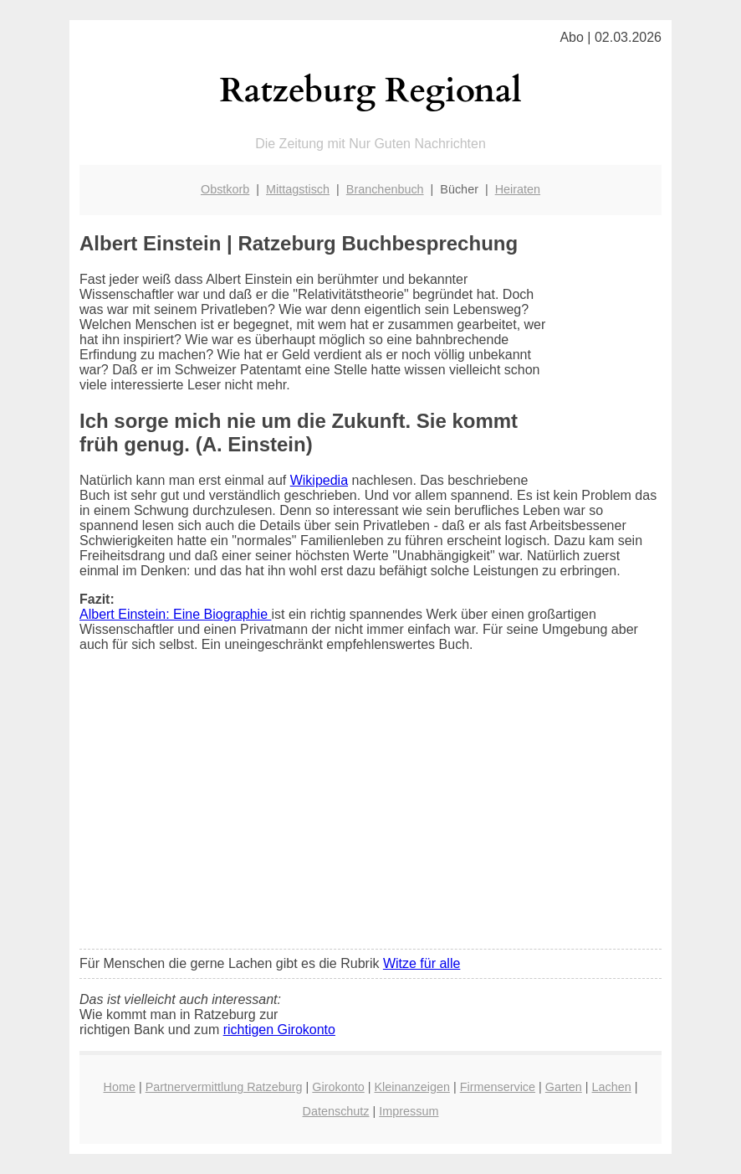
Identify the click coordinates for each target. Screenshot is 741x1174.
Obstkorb (225, 189)
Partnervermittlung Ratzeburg (224, 1087)
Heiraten (517, 189)
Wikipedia (319, 480)
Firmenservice (497, 1087)
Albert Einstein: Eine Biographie (175, 614)
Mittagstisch (298, 189)
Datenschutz (336, 1111)
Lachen (611, 1087)
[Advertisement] (370, 811)
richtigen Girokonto (279, 1029)
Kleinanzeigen (412, 1087)
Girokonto (338, 1087)
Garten (563, 1087)
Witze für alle (421, 963)
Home (119, 1087)
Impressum (408, 1111)
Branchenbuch (385, 189)
